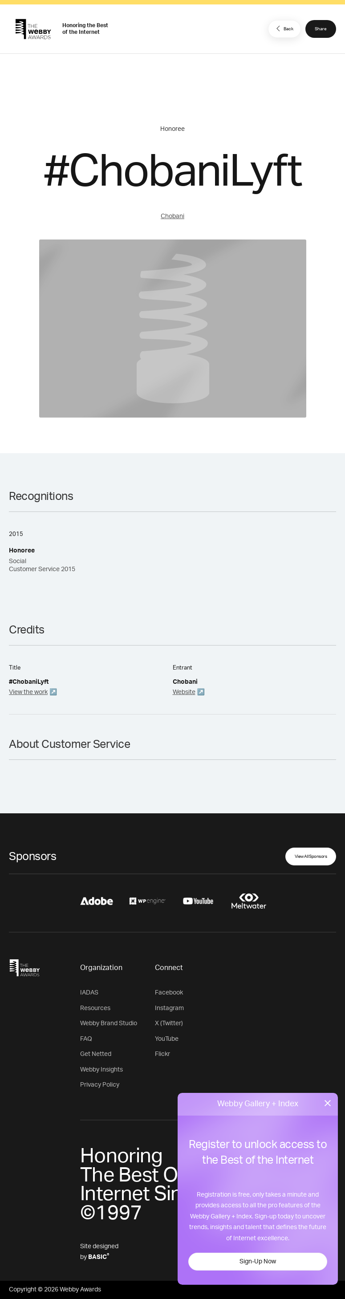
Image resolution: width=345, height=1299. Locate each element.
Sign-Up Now (257, 1261)
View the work (28, 692)
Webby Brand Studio (108, 1023)
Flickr (162, 1054)
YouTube (167, 1039)
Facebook (169, 993)
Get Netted (95, 1054)
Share (321, 29)
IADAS (89, 993)
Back (283, 28)
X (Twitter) (169, 1023)
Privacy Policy (99, 1085)
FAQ (86, 1039)
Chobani (172, 216)
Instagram (169, 1008)
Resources (95, 1008)
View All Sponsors (311, 856)
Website (184, 692)
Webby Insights (101, 1070)
